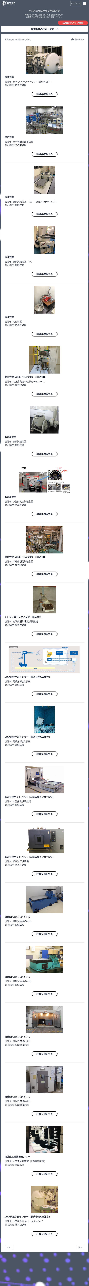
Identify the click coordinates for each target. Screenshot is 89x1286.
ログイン (75, 3)
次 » (80, 1247)
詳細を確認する (45, 94)
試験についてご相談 (73, 22)
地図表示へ (77, 39)
